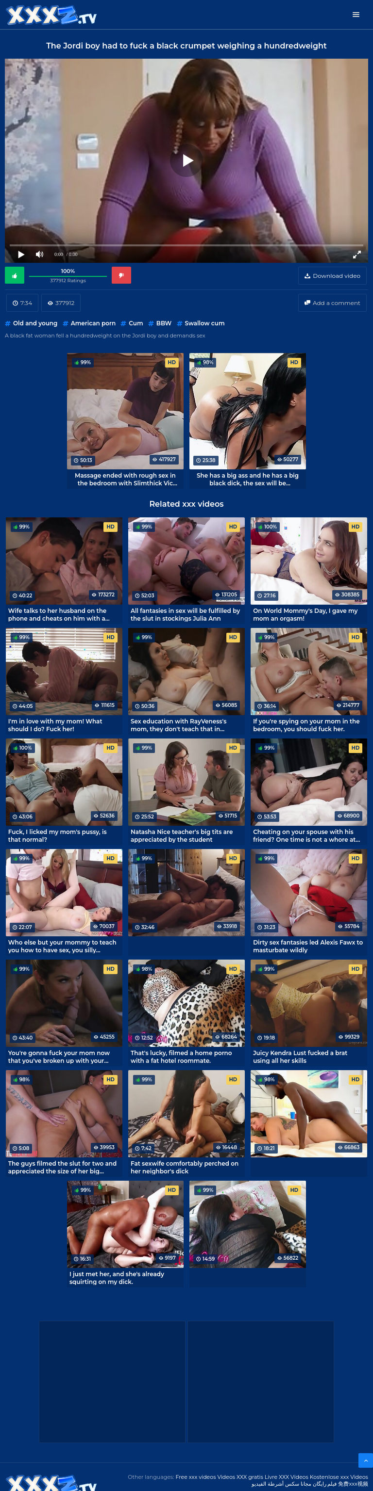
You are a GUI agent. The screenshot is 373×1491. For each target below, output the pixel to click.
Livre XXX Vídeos (286, 1477)
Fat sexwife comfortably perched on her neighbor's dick (184, 1167)
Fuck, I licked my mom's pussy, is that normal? (57, 835)
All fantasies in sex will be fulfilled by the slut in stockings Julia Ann (185, 614)
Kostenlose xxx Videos (339, 1477)
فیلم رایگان (325, 1483)
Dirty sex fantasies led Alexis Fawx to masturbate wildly (308, 946)
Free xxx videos (195, 1477)
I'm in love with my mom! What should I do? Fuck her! (55, 725)
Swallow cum (205, 323)
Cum (136, 323)
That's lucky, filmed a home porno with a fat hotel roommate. (181, 1056)
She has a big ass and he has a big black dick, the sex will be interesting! (248, 479)
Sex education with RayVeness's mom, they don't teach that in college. (178, 725)
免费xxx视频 (353, 1483)
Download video (336, 275)
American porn (93, 323)
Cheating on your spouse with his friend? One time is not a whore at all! (304, 835)
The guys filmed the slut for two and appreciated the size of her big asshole (62, 1167)
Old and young (35, 323)
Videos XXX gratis (240, 1477)
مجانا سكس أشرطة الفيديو (281, 1483)
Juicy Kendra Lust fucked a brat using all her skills (300, 1056)
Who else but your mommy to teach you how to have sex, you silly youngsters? (62, 946)
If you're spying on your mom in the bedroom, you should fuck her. (306, 725)
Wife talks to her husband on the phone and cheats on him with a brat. (57, 614)
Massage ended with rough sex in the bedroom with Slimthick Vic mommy (125, 479)
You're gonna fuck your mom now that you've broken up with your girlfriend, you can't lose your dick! (59, 1056)
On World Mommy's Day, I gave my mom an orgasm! (305, 614)
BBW (163, 323)
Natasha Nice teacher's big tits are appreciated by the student (182, 835)
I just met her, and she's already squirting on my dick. (116, 1277)
